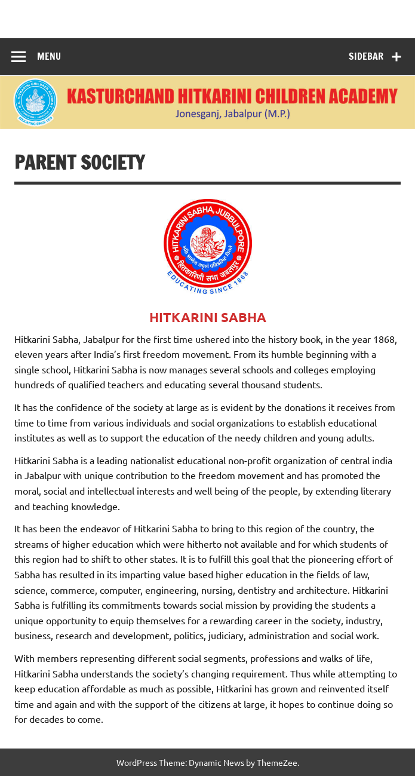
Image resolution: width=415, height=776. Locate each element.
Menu (49, 56)
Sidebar (366, 56)
